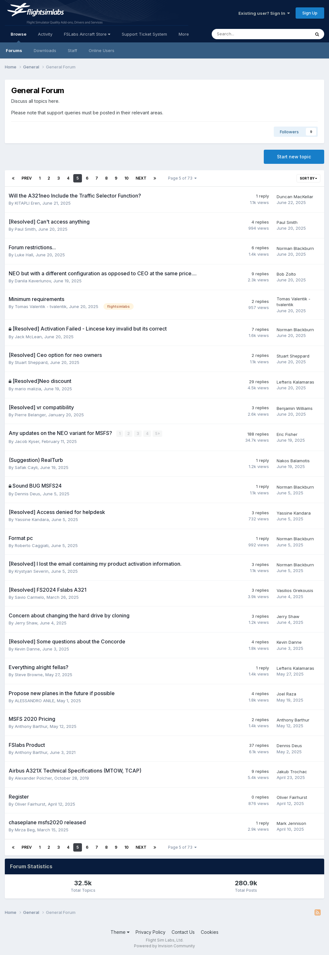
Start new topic (294, 156)
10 (126, 178)
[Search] (244, 34)
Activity (45, 34)
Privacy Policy (150, 931)
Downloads (45, 50)
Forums (14, 50)
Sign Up (309, 12)
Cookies (209, 931)
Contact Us (183, 931)
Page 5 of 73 (182, 178)
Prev (27, 178)
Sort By (308, 178)
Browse (18, 36)
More (184, 34)
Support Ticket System (144, 34)
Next (141, 178)
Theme (120, 931)
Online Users (101, 50)
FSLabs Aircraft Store (87, 34)
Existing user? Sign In (264, 13)
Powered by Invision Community (164, 945)
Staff (72, 50)
